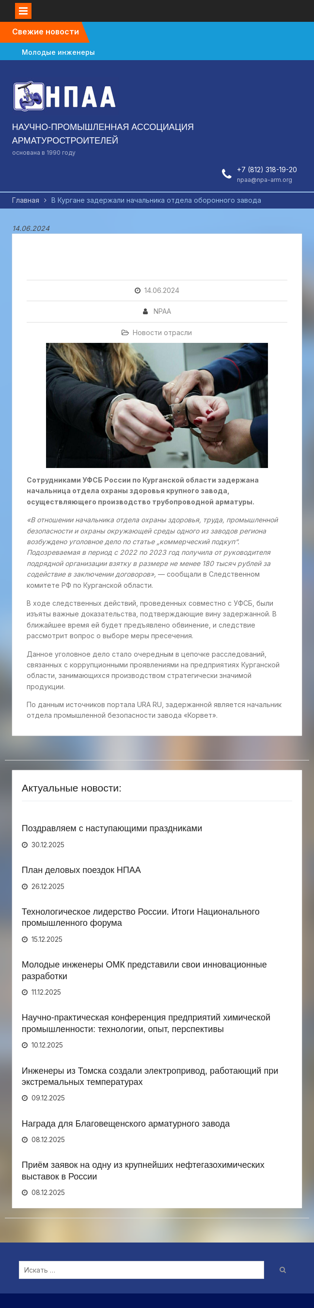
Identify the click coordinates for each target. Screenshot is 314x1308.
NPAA (162, 311)
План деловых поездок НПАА (81, 870)
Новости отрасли (162, 332)
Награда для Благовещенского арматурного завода (126, 1124)
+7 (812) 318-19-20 (267, 169)
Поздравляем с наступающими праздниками (112, 828)
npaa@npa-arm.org (264, 179)
